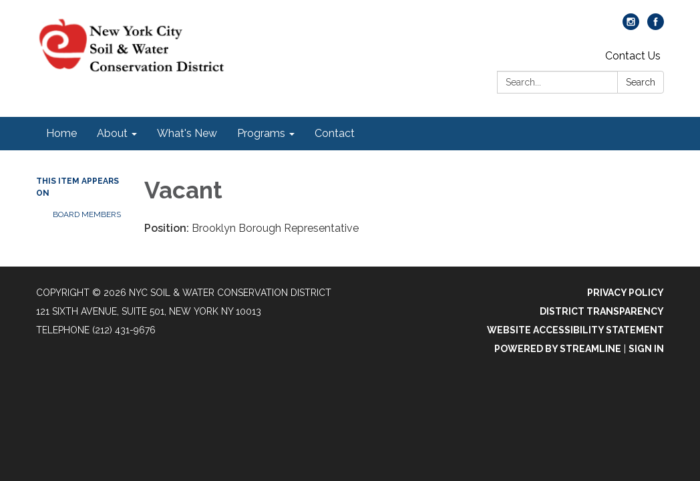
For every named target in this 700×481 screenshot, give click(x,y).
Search (640, 82)
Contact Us (633, 55)
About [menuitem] (112, 133)
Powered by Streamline (557, 348)
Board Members (87, 214)
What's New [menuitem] (187, 133)
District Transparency (602, 311)
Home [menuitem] (61, 133)
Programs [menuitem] (261, 133)
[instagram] (631, 26)
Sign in (646, 348)
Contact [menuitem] (335, 133)
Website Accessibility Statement (575, 330)
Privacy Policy (625, 292)
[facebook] (655, 26)
